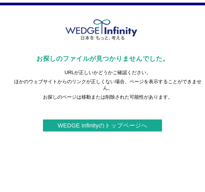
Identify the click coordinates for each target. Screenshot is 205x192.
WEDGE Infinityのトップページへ (102, 125)
